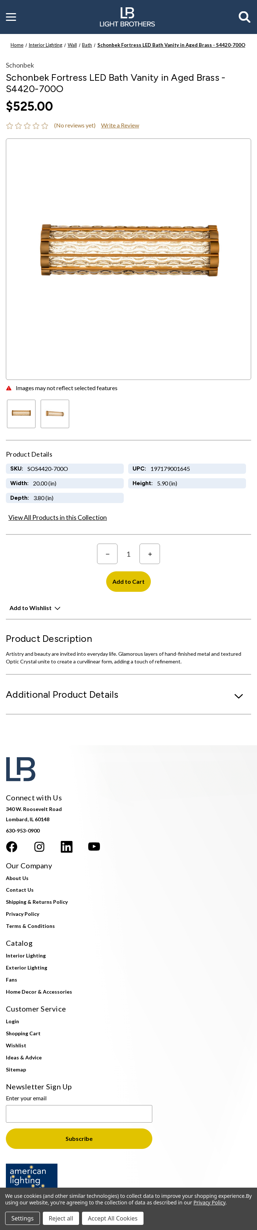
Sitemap (16, 1069)
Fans (11, 979)
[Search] (245, 17)
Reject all (61, 1218)
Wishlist (16, 1045)
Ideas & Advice (24, 1057)
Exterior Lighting (26, 967)
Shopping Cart (23, 1033)
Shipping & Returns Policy (37, 902)
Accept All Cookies (113, 1218)
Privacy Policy (22, 914)
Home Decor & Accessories (39, 992)
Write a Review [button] (120, 125)
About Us (17, 878)
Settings (22, 1218)
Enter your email (26, 1097)
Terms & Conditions (30, 926)
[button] (11, 17)
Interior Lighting (26, 955)
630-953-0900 (23, 830)
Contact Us (20, 890)
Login (12, 1021)
